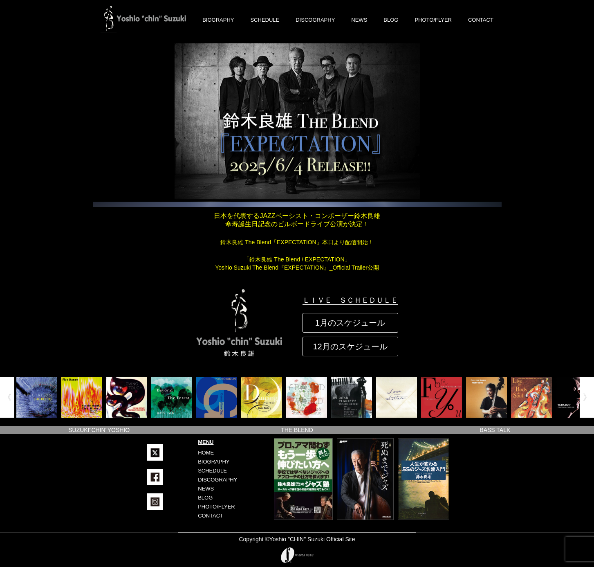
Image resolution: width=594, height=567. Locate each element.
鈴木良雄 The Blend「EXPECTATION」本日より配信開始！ (296, 242)
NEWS (359, 20)
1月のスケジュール (350, 322)
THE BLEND (297, 430)
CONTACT (480, 20)
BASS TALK (495, 430)
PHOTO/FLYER (433, 20)
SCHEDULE (264, 20)
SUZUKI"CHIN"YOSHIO (99, 430)
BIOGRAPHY (218, 20)
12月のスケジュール (350, 346)
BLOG (390, 20)
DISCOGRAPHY (315, 20)
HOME (206, 453)
